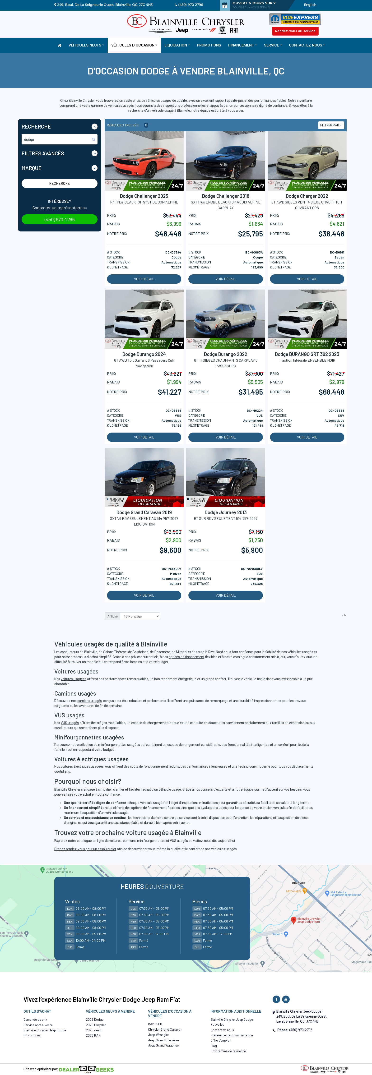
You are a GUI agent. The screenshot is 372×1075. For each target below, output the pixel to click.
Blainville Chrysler (67, 789)
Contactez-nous (222, 1030)
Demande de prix (35, 1019)
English (310, 5)
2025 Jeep (93, 1030)
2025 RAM (93, 1035)
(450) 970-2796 (190, 5)
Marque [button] (32, 168)
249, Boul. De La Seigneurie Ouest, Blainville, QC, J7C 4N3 (105, 5)
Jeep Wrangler (158, 1035)
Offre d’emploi (220, 1040)
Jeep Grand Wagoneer (164, 1045)
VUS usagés (70, 723)
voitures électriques (75, 766)
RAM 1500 (155, 1024)
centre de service (177, 818)
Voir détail (144, 279)
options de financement (186, 657)
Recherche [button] (36, 126)
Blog (213, 1046)
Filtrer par (329, 125)
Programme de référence (228, 1051)
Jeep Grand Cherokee (163, 1040)
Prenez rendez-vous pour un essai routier (85, 849)
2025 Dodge (94, 1019)
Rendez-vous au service (295, 31)
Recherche (59, 183)
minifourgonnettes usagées (119, 745)
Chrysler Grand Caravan (165, 1029)
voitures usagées (73, 679)
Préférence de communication (231, 1035)
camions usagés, (89, 701)
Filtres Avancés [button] (43, 153)
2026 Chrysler (96, 1025)
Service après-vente (38, 1025)
